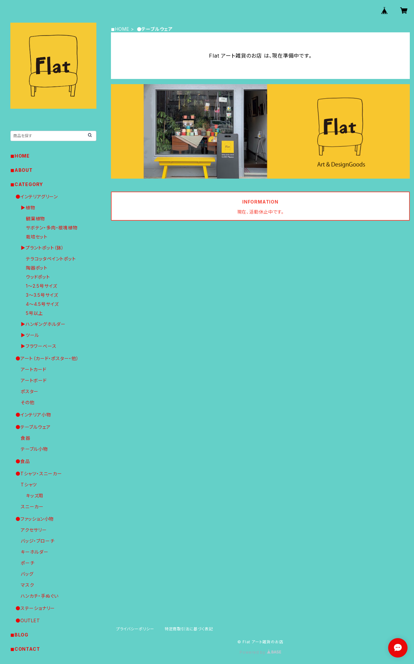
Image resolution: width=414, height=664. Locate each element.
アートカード (34, 369)
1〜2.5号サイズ (41, 286)
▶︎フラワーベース (38, 346)
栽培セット (37, 236)
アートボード (34, 380)
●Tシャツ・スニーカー (39, 473)
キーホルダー (35, 552)
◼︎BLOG (19, 634)
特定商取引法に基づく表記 (189, 628)
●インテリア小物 (33, 414)
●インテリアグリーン (37, 196)
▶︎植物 (28, 207)
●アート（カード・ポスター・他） (47, 358)
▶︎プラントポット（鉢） (42, 247)
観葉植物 (35, 218)
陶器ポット (37, 268)
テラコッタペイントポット (51, 258)
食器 (25, 438)
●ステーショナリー (35, 608)
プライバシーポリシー (135, 628)
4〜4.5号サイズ (42, 304)
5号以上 (34, 313)
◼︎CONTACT (25, 649)
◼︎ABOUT (21, 170)
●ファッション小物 (35, 519)
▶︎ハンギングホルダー (43, 324)
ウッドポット (38, 277)
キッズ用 (34, 495)
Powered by (260, 652)
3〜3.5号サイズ (42, 295)
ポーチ (27, 563)
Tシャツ (29, 484)
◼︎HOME (120, 29)
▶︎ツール (30, 335)
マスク (27, 585)
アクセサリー (34, 530)
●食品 (23, 461)
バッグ (27, 574)
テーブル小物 (34, 449)
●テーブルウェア (33, 427)
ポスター (29, 391)
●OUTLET (28, 620)
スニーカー (32, 506)
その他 (27, 402)
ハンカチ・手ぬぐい (40, 596)
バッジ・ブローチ (37, 541)
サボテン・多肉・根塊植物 (52, 227)
